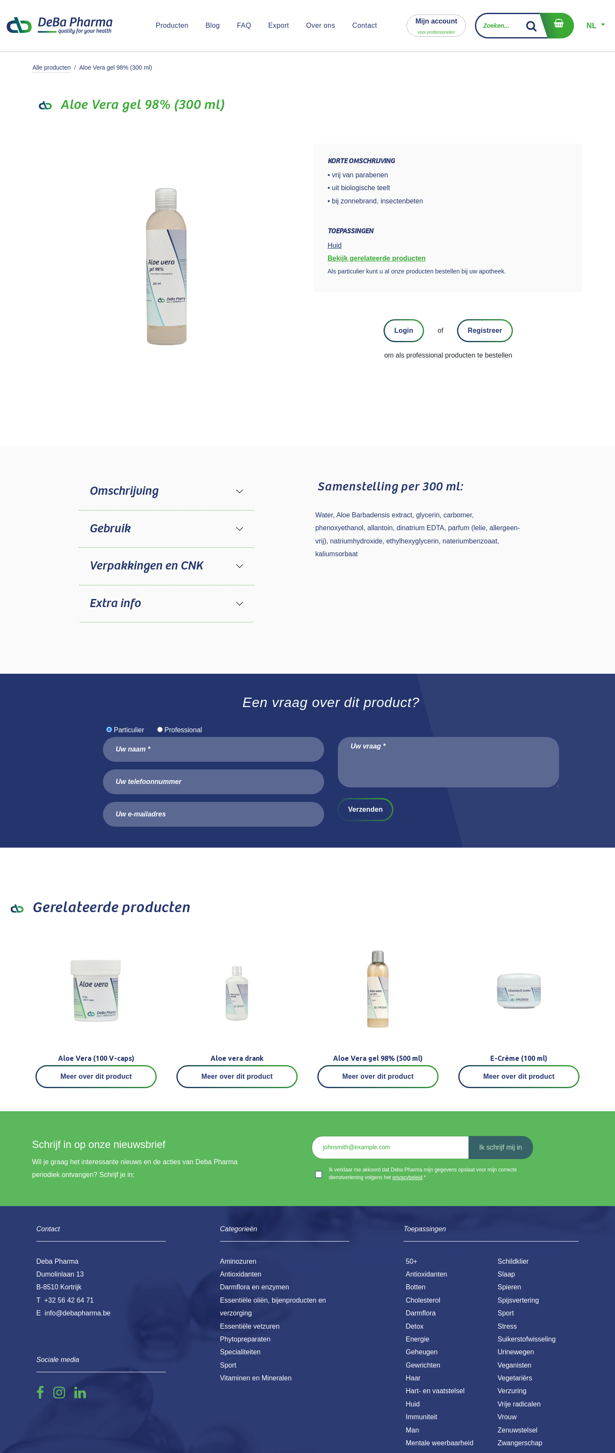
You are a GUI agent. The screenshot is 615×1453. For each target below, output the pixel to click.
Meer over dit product (96, 1076)
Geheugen (422, 1352)
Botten (415, 1287)
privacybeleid (407, 1177)
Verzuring (512, 1390)
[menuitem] (172, 25)
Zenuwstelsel (517, 1430)
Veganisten (514, 1365)
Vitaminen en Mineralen (256, 1378)
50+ (411, 1261)
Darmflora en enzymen (254, 1287)
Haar (413, 1378)
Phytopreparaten (245, 1339)
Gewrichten (423, 1365)
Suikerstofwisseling (527, 1339)
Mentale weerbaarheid (439, 1443)
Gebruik (109, 529)
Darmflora (421, 1313)
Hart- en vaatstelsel (435, 1390)
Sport (506, 1313)
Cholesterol (423, 1300)
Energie (417, 1339)
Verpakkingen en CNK (146, 566)
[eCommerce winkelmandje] (556, 25)
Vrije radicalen (519, 1404)
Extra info (115, 604)
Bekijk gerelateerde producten (376, 258)
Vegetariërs (515, 1378)
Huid (413, 1404)
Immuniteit (421, 1417)
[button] (436, 25)
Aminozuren (238, 1261)
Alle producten (51, 67)
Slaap (506, 1274)
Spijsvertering (518, 1300)
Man (412, 1430)
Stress (507, 1326)
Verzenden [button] (365, 809)
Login (403, 330)
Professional (183, 730)
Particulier (129, 730)
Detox (415, 1326)
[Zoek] (531, 25)
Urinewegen (516, 1352)
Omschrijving (123, 491)
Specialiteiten (240, 1352)
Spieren (509, 1287)
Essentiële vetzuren (250, 1326)
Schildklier (513, 1261)
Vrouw (507, 1417)
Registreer (485, 330)
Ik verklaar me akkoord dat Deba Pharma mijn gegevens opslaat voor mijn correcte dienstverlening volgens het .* (423, 1173)
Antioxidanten (426, 1274)
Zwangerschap (520, 1443)
